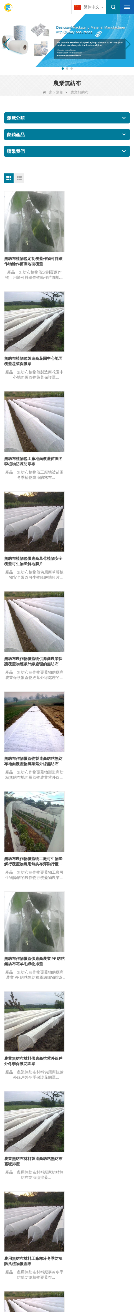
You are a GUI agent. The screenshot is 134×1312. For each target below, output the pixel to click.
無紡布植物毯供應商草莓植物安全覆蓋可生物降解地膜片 (99, 360)
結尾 (83, 806)
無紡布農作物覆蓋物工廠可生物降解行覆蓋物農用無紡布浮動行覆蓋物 (33, 559)
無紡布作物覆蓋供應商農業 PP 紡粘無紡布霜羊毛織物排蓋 (98, 559)
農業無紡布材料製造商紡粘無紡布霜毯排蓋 (99, 658)
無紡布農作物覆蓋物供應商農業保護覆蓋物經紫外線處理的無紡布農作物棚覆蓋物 (33, 459)
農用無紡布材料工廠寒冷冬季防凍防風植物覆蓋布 (33, 758)
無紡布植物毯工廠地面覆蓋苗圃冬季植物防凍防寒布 (33, 360)
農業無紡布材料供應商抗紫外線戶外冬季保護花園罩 (33, 658)
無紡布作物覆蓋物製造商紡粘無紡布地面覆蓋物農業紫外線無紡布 (99, 459)
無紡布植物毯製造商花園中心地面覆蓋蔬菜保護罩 (99, 261)
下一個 (67, 806)
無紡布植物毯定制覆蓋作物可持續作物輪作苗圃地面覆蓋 (33, 261)
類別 (59, 92)
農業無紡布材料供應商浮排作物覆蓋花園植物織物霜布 (99, 758)
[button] (63, 68)
